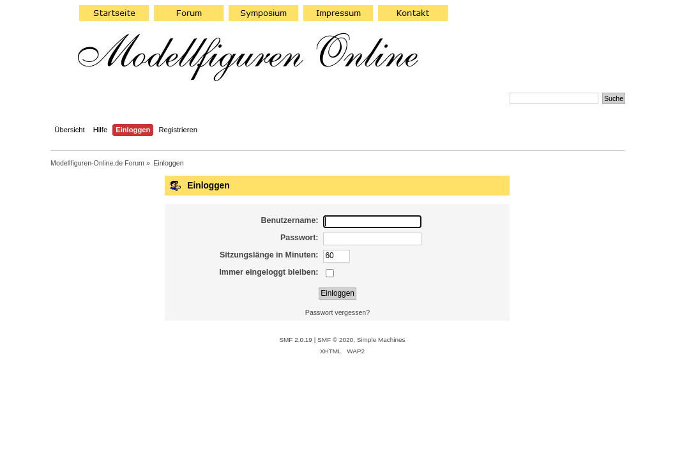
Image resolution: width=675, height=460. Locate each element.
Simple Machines (381, 339)
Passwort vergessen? (337, 312)
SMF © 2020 (335, 339)
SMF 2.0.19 (295, 339)
